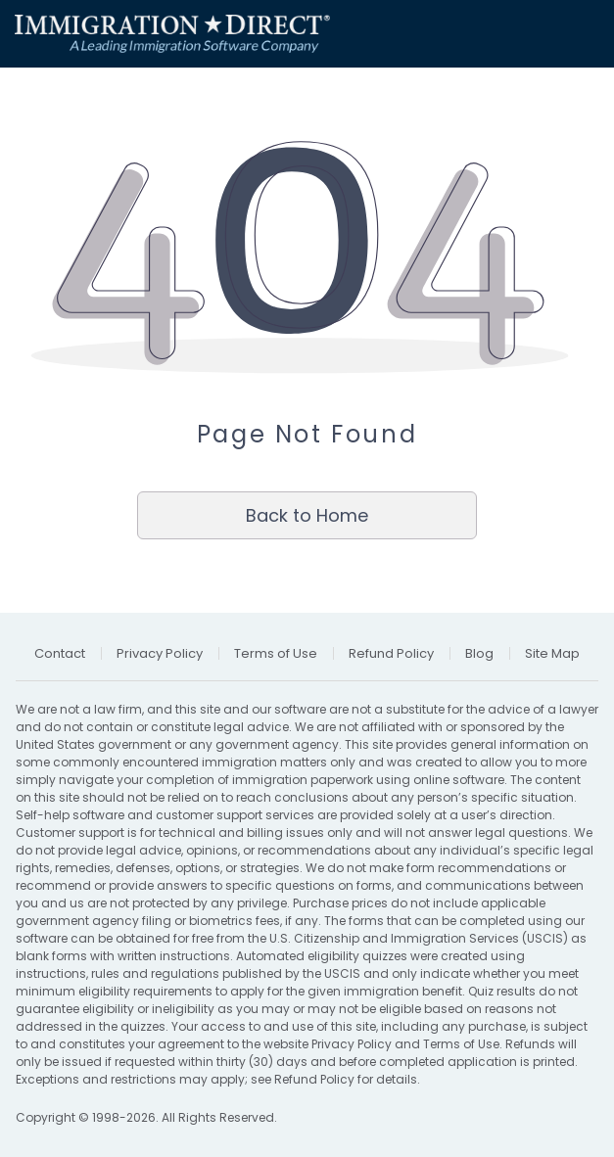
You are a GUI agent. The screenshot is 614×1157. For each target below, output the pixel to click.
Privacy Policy (351, 1044)
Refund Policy (314, 1079)
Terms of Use (461, 1044)
